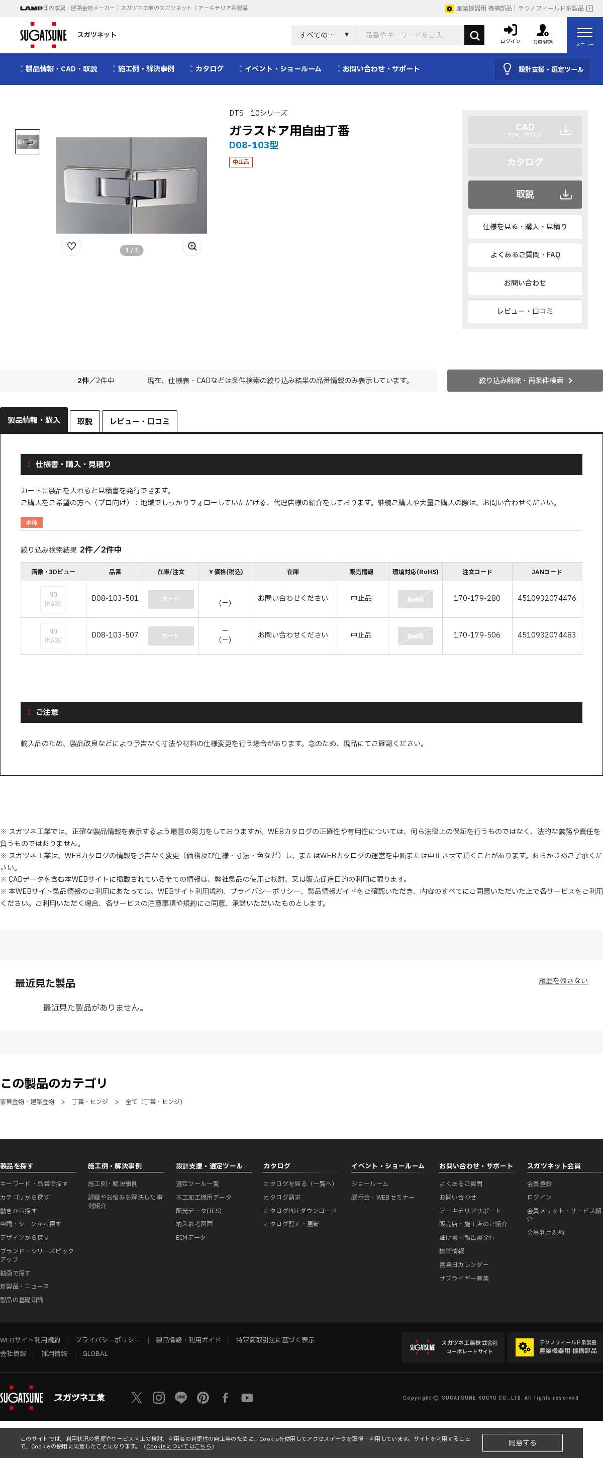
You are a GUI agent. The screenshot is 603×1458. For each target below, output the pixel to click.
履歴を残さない (563, 981)
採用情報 (54, 1354)
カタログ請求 (281, 1197)
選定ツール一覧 (198, 1184)
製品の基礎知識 (22, 1300)
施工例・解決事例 (113, 1184)
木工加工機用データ (204, 1197)
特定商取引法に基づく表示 (275, 1340)
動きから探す (18, 1211)
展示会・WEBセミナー (383, 1197)
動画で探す (15, 1273)
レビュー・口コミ (525, 311)
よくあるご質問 (461, 1184)
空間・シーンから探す (31, 1224)
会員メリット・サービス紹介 (564, 1215)
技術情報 (451, 1251)
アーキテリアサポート (470, 1211)
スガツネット (68, 35)
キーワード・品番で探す (34, 1184)
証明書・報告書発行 (467, 1237)
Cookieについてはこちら (179, 1446)
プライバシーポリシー (265, 891)
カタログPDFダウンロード (300, 1211)
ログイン (539, 1197)
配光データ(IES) (199, 1211)
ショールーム (369, 1184)
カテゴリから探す (25, 1197)
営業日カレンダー (464, 1264)
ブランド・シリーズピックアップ (37, 1255)
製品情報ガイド (332, 891)
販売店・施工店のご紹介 (473, 1224)
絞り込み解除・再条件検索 (521, 381)
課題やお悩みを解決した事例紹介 (125, 1202)
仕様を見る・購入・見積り (525, 227)
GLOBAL (95, 1354)
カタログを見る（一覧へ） (300, 1184)
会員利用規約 (545, 1232)
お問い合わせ (525, 283)
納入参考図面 (194, 1224)
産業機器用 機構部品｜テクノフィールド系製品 (514, 8)
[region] (301, 609)
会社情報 (13, 1354)
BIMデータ (191, 1237)
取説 (525, 195)
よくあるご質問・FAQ (525, 255)
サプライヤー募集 (464, 1278)
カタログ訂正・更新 (291, 1224)
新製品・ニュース (24, 1286)
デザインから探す (25, 1237)
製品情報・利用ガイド (188, 1340)
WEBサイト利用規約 (190, 891)
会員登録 (539, 1184)
